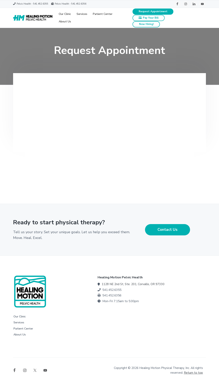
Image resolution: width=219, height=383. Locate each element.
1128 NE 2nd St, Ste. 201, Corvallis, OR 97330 (133, 284)
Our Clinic (19, 316)
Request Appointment (153, 11)
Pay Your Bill (149, 18)
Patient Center (23, 328)
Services (18, 322)
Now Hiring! (146, 24)
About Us (19, 334)
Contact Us (168, 229)
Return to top (193, 373)
